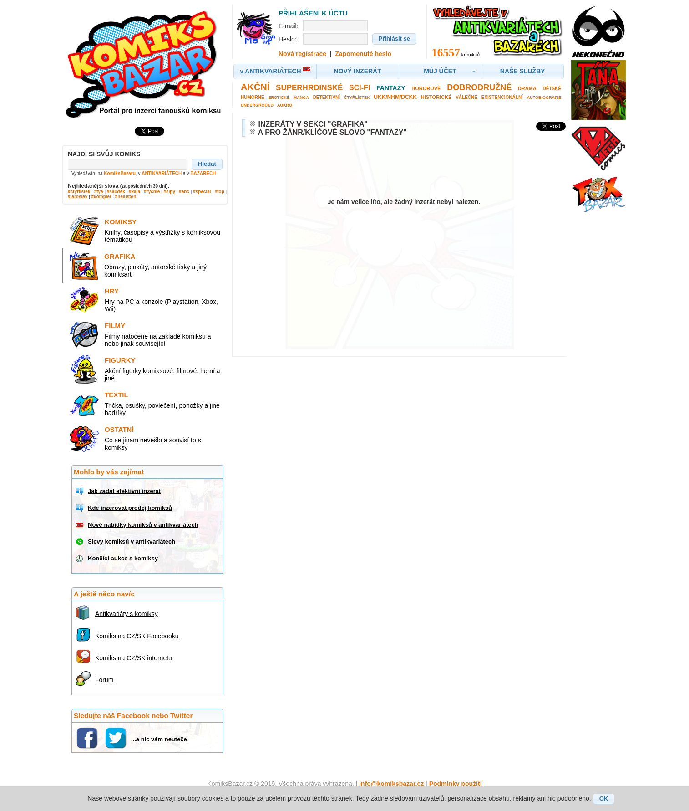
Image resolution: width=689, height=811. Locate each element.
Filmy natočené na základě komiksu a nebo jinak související (158, 340)
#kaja (134, 191)
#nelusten (126, 196)
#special (202, 191)
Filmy (115, 325)
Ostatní (119, 429)
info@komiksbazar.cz (391, 783)
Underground (257, 105)
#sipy (169, 191)
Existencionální (502, 97)
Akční (255, 87)
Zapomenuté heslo (363, 53)
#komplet (101, 196)
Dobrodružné (479, 87)
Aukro (284, 105)
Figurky (120, 360)
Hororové (426, 88)
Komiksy (121, 222)
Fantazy (390, 88)
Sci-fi (359, 88)
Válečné (466, 97)
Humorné (252, 97)
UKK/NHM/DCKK (395, 97)
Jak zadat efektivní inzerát (124, 491)
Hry (112, 291)
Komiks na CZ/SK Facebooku (137, 636)
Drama (527, 88)
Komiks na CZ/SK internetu (133, 658)
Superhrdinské (309, 87)
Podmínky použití (455, 783)
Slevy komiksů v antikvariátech (131, 541)
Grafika (119, 256)
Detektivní (326, 97)
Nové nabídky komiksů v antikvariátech (143, 524)
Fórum (104, 679)
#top (219, 191)
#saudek (116, 191)
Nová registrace (302, 53)
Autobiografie (544, 97)
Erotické (278, 97)
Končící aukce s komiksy (123, 558)
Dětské (552, 88)
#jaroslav (77, 196)
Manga (301, 97)
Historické (436, 97)
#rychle (152, 191)
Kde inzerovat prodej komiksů (130, 507)
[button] (207, 164)
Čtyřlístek (357, 97)
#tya (98, 191)
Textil (116, 395)
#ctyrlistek (79, 191)
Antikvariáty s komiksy (126, 613)
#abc (184, 191)
